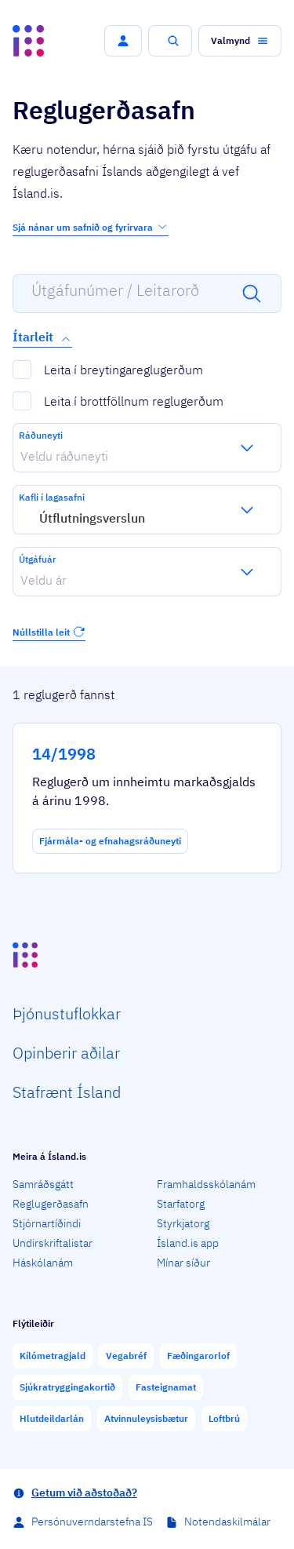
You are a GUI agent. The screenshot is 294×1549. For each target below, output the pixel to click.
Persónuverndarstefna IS (92, 1521)
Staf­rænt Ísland (67, 1092)
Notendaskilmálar (227, 1521)
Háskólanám (43, 1263)
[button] (123, 40)
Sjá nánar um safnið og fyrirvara (91, 227)
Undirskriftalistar (53, 1243)
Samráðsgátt (43, 1184)
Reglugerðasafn (51, 1204)
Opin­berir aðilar (66, 1052)
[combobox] (20, 455)
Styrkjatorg (183, 1223)
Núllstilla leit (49, 631)
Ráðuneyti (41, 435)
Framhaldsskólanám (206, 1184)
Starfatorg (181, 1204)
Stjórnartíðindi (47, 1223)
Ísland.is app (188, 1243)
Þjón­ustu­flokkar (67, 1013)
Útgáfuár (37, 559)
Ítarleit (42, 337)
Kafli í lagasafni (52, 497)
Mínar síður (183, 1263)
